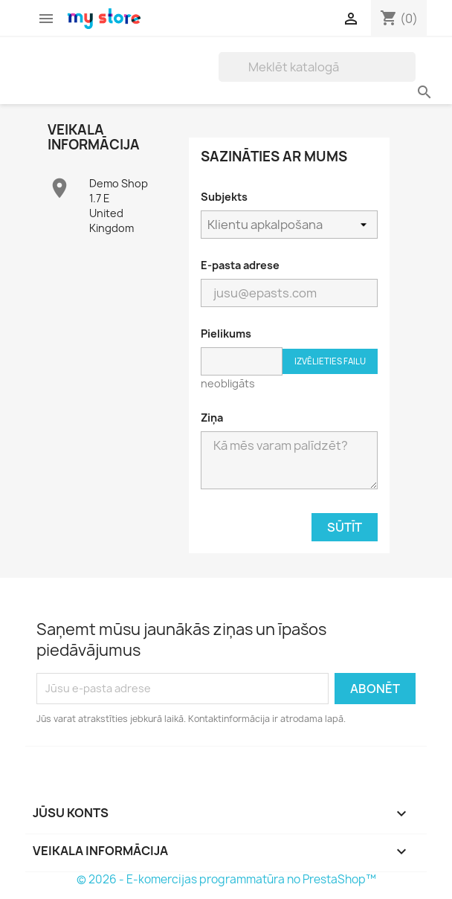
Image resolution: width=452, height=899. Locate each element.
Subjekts (224, 197)
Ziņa (212, 417)
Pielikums (226, 333)
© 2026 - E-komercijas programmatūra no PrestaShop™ (226, 879)
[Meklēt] (317, 67)
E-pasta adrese (240, 265)
